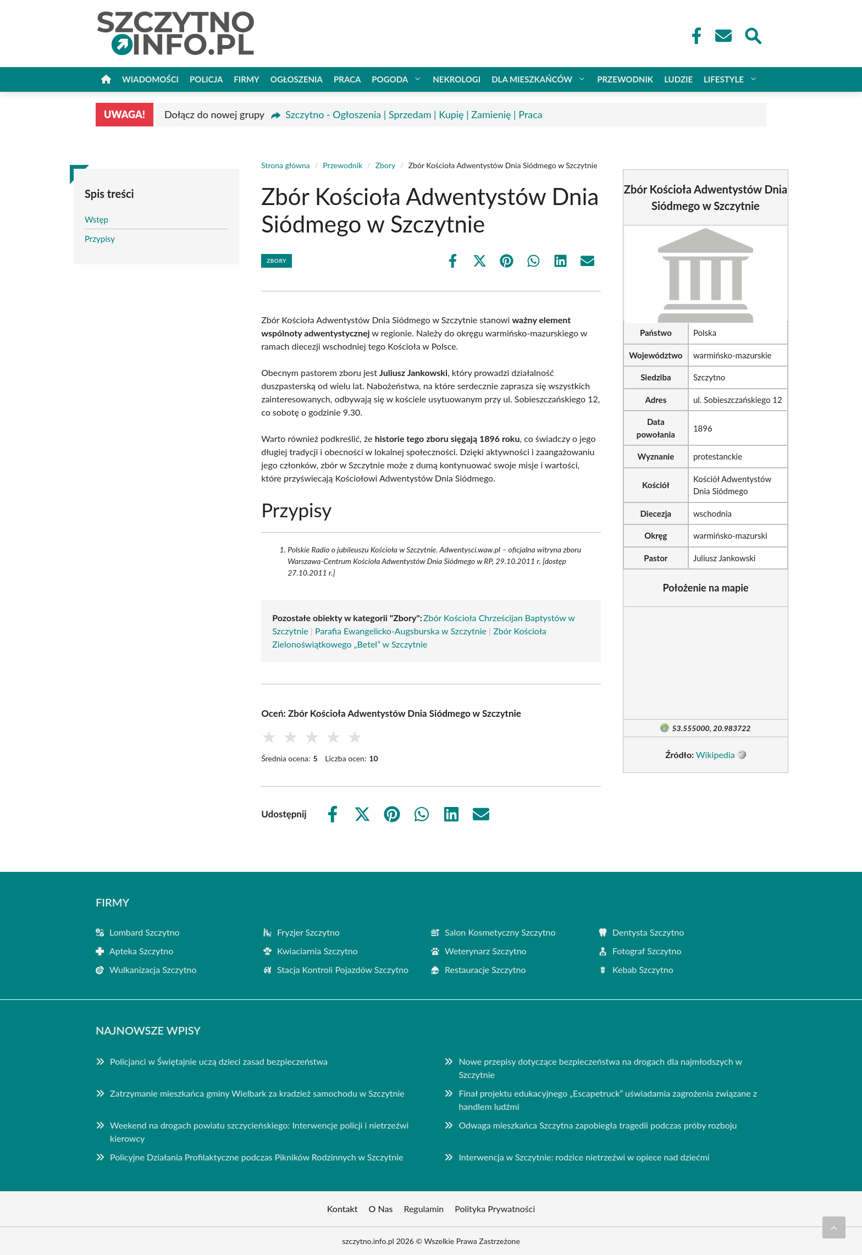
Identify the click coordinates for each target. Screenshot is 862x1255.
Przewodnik (625, 79)
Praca (347, 79)
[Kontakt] (723, 35)
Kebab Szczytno (642, 969)
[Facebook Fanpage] (693, 35)
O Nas (381, 1208)
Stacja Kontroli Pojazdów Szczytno (342, 969)
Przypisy (100, 239)
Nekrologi (456, 79)
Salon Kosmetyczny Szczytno (500, 932)
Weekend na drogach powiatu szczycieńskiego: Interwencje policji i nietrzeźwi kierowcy (259, 1131)
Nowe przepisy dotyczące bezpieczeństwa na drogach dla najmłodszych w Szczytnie (600, 1068)
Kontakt (342, 1208)
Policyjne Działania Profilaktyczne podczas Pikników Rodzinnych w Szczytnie (256, 1157)
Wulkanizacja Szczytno (153, 969)
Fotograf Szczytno (647, 951)
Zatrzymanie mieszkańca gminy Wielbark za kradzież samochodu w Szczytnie (257, 1093)
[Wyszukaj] (752, 34)
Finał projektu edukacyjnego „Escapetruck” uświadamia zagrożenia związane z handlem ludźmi (607, 1100)
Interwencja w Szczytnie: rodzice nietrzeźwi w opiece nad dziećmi (583, 1157)
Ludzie (678, 79)
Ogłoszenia (296, 79)
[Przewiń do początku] (834, 1228)
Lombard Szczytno (144, 932)
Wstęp (96, 219)
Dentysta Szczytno (648, 932)
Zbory (385, 165)
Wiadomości (150, 79)
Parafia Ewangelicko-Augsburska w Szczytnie (401, 631)
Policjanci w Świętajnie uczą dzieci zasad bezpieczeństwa (219, 1061)
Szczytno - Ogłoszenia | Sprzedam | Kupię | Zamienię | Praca (414, 114)
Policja (206, 79)
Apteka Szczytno (141, 951)
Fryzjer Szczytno (308, 932)
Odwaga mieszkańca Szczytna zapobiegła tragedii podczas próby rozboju (597, 1125)
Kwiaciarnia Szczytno (317, 951)
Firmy (246, 79)
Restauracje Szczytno (485, 969)
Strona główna (285, 165)
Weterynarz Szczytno (486, 951)
